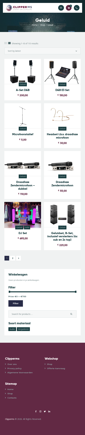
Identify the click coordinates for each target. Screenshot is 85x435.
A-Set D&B (22, 90)
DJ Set (23, 233)
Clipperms (9, 419)
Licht (27, 227)
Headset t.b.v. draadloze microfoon (62, 136)
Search (72, 314)
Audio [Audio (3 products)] (12, 329)
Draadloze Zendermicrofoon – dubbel (23, 185)
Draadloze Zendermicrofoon (62, 183)
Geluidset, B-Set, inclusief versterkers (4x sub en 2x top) (62, 237)
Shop (42, 25)
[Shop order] (42, 50)
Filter (16, 303)
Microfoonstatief (22, 134)
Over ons (12, 364)
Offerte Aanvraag (56, 368)
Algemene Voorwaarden (20, 372)
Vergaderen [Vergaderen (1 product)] (23, 329)
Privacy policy (14, 368)
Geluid (23, 84)
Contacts (12, 398)
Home (35, 25)
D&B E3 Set (62, 90)
